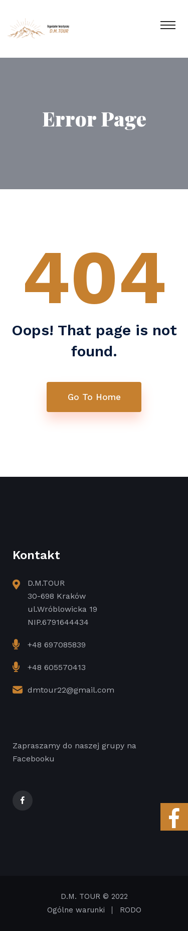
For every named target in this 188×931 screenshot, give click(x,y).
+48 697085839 (57, 644)
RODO (130, 909)
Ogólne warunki (76, 909)
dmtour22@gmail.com (71, 690)
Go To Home (94, 397)
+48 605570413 (57, 667)
